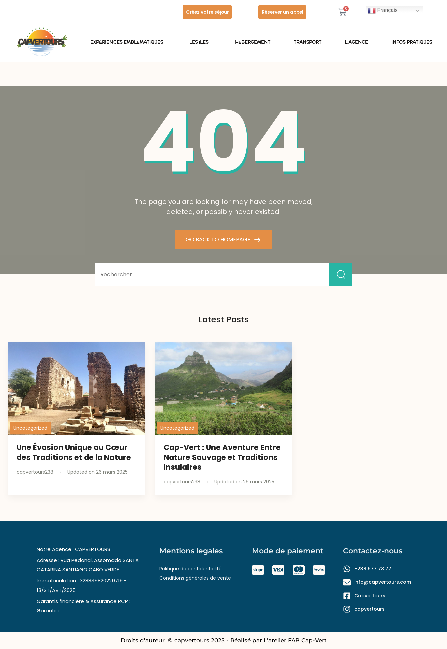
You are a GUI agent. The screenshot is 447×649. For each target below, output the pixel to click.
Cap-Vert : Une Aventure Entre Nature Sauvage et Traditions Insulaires (222, 457)
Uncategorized (30, 428)
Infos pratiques (411, 42)
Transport (307, 42)
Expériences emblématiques (128, 42)
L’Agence (356, 42)
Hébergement (253, 42)
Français (383, 11)
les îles (200, 42)
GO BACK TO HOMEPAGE (219, 239)
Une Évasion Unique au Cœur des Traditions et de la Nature (74, 452)
